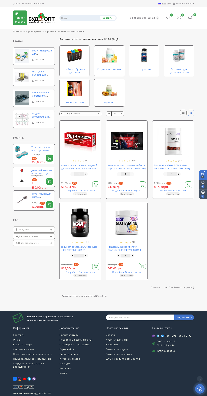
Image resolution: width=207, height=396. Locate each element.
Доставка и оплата (23, 3)
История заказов (69, 358)
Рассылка (65, 368)
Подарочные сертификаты (75, 339)
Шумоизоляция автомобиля (123, 358)
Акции (63, 373)
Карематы (112, 344)
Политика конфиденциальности (32, 353)
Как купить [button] (34, 229)
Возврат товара (22, 344)
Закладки (65, 363)
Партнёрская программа (74, 344)
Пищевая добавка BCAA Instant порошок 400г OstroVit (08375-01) (172, 167)
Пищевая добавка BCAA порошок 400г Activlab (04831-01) (79, 248)
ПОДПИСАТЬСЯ (184, 317)
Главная (17, 31)
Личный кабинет (183, 3)
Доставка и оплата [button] (34, 236)
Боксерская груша (117, 349)
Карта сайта (66, 349)
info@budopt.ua (166, 350)
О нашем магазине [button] (34, 243)
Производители (69, 334)
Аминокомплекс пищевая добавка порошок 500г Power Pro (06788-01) (126, 167)
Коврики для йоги (117, 339)
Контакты (39, 3)
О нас (16, 339)
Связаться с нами (23, 349)
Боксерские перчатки (119, 353)
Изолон (110, 334)
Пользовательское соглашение (32, 358)
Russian (164, 3)
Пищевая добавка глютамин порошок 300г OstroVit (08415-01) (125, 248)
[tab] (34, 229)
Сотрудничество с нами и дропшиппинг (28, 365)
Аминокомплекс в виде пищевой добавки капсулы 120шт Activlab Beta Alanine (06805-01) (79, 168)
